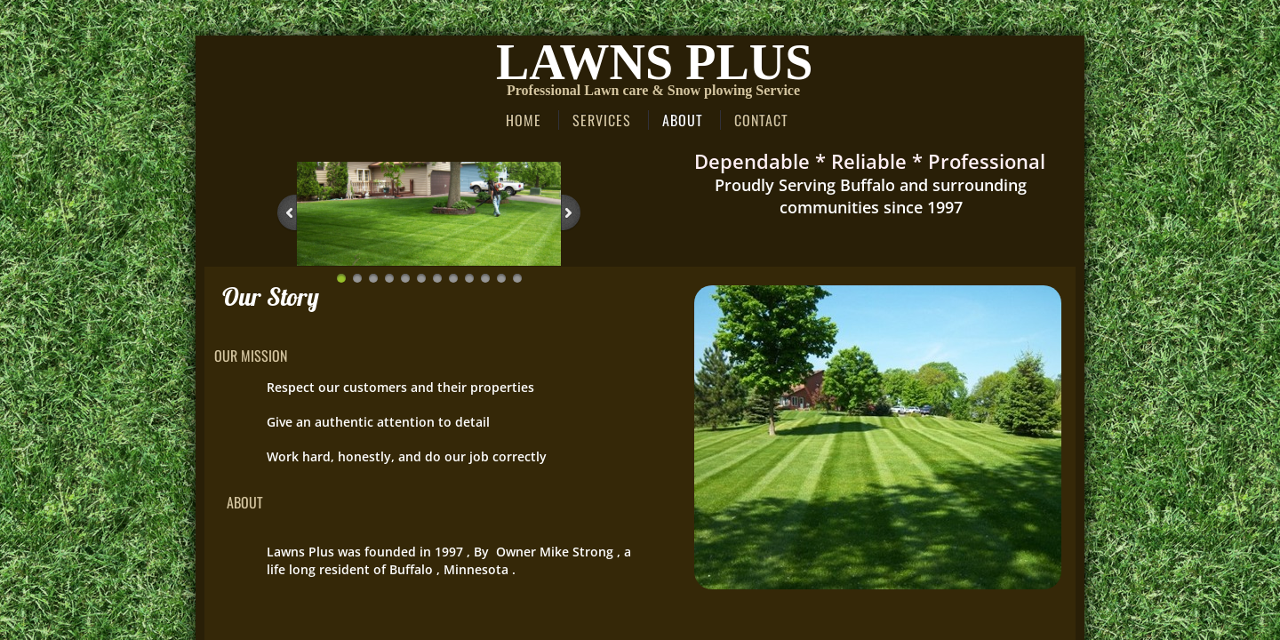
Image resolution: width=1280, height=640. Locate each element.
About (682, 120)
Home (523, 120)
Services (601, 120)
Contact (761, 120)
